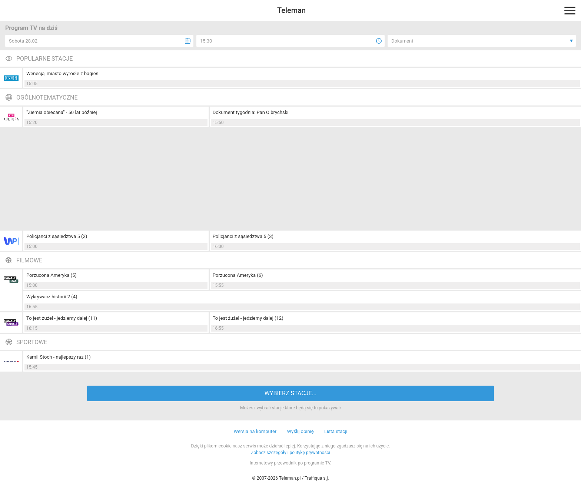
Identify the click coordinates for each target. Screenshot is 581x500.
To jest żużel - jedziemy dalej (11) (61, 318)
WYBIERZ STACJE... (290, 393)
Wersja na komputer (255, 431)
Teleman (291, 10)
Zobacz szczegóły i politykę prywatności (290, 452)
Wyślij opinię (300, 431)
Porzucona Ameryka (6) (238, 275)
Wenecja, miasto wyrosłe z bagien (62, 73)
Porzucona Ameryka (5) (51, 275)
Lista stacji (336, 431)
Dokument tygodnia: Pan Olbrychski (251, 112)
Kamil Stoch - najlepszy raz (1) (58, 357)
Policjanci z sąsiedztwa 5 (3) (243, 236)
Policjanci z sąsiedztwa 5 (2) (56, 236)
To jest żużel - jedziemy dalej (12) (248, 318)
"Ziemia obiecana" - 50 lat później (61, 112)
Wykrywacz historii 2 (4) (51, 296)
